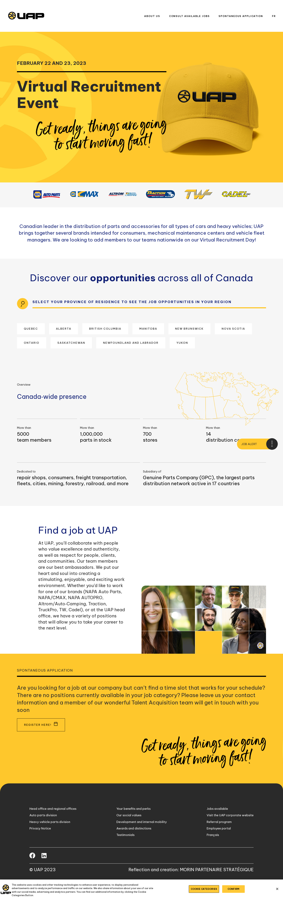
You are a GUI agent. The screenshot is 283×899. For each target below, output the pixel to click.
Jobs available (212, 817)
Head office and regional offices (55, 817)
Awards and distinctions (132, 841)
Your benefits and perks (132, 817)
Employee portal (213, 841)
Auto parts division (44, 825)
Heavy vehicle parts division (52, 833)
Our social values (127, 825)
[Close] (277, 889)
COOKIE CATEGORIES (204, 888)
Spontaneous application (241, 16)
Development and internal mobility (141, 833)
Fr (274, 16)
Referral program (213, 833)
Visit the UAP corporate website (227, 825)
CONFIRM (233, 888)
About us (152, 16)
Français (207, 850)
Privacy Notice (41, 841)
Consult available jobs (189, 16)
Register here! (39, 731)
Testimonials (123, 850)
